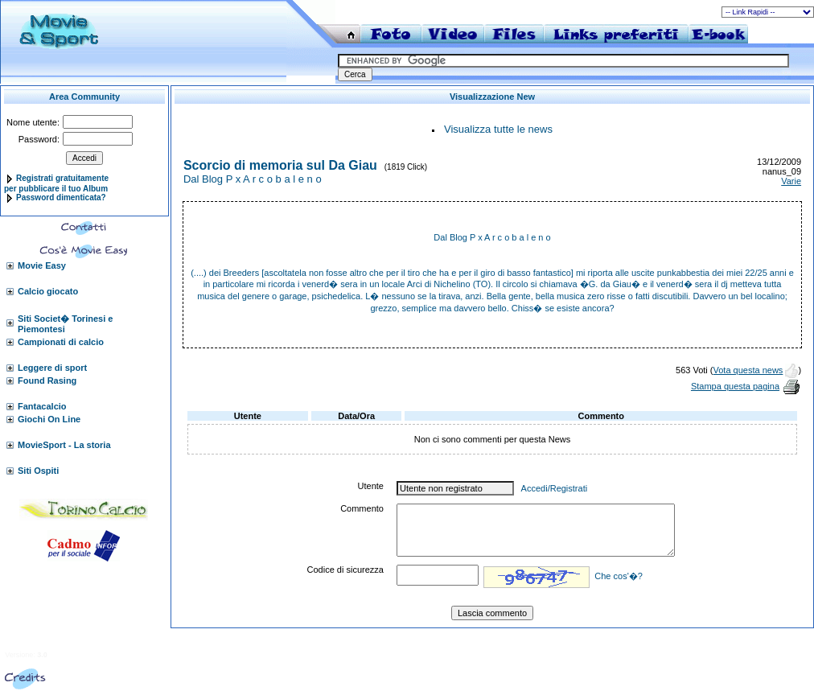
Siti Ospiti (38, 470)
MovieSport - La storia (64, 445)
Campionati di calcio (61, 342)
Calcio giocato (48, 291)
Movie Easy (42, 265)
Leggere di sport (52, 367)
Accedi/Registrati (554, 488)
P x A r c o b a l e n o (510, 237)
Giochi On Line (49, 419)
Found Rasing (47, 380)
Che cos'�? (618, 576)
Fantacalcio (42, 406)
